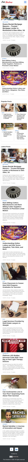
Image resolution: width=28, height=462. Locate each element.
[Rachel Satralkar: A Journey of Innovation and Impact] (7, 132)
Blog (3, 86)
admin (14, 40)
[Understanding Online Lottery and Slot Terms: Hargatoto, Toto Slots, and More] (14, 83)
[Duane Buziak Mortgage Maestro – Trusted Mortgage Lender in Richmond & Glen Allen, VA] (14, 24)
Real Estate (5, 164)
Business (4, 58)
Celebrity (4, 130)
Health (17, 130)
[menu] (25, 2)
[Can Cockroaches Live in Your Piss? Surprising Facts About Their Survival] (20, 132)
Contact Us (14, 453)
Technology (5, 353)
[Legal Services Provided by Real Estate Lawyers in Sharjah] (7, 112)
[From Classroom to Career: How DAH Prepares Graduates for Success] (20, 112)
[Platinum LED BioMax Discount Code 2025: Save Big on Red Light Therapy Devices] (14, 356)
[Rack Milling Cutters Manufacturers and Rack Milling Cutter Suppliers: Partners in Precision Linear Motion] (14, 57)
